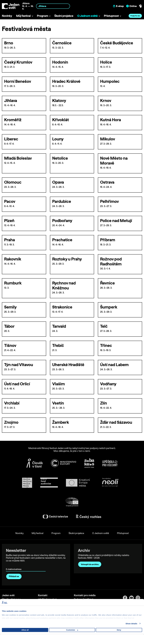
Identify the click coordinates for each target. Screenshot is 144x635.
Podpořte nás (135, 16)
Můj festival (23, 15)
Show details (131, 623)
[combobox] (53, 6)
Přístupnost (111, 15)
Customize (72, 630)
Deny (119, 630)
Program (42, 15)
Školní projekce (63, 15)
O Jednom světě (87, 15)
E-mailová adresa (14, 565)
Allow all (25, 630)
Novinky (7, 15)
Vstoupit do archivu (90, 564)
